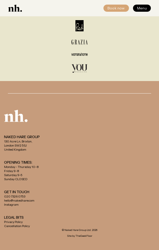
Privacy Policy (13, 222)
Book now (116, 8)
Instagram (11, 204)
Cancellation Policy (17, 226)
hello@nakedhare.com (19, 200)
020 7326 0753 (14, 196)
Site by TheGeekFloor (79, 236)
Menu (142, 8)
